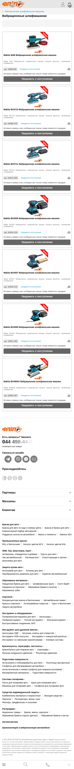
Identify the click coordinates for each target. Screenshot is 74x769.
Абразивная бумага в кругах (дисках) (20, 715)
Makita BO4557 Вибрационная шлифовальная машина (31, 273)
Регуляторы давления (46, 653)
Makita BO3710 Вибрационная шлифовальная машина (31, 109)
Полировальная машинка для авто (19, 617)
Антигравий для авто (12, 570)
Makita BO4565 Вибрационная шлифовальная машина (31, 327)
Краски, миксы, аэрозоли (36, 712)
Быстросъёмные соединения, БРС (19, 623)
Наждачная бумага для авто (15, 584)
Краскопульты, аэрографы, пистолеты (22, 646)
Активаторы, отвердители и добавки (19, 554)
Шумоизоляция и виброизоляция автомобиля (26, 727)
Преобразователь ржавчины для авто (20, 574)
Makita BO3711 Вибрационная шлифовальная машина (31, 164)
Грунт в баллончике (61, 603)
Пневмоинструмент (11, 620)
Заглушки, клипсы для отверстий (38, 633)
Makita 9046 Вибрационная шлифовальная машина (30, 55)
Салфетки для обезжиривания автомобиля (23, 666)
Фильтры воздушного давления (17, 653)
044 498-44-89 (37, 442)
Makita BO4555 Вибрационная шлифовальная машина (31, 218)
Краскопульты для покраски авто (18, 649)
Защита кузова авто (13, 567)
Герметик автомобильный (54, 574)
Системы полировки (13, 679)
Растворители (31, 557)
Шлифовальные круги (43, 584)
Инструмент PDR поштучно (15, 636)
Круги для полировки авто (43, 682)
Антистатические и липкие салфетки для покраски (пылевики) (32, 669)
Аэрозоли (8, 597)
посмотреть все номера (12, 446)
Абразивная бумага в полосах (42, 587)
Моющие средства (53, 695)
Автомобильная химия (54, 600)
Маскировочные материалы (15, 673)
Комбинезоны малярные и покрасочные (21, 695)
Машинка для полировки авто (16, 686)
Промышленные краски (15, 541)
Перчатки (6, 699)
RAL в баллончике (11, 544)
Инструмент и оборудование (17, 613)
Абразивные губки (11, 590)
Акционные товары (11, 712)
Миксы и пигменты (47, 534)
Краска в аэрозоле (11, 603)
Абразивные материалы (15, 580)
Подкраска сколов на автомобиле (18, 534)
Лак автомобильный (12, 557)
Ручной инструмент (33, 620)
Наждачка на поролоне (13, 587)
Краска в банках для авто (57, 528)
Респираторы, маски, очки (27, 699)
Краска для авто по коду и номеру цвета (21, 528)
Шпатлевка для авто (12, 561)
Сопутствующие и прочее (54, 557)
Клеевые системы (54, 640)
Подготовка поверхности (15, 659)
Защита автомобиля (12, 607)
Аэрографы (42, 649)
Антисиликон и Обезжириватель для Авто (22, 663)
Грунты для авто (48, 554)
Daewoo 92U (66, 534)
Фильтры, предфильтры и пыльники (19, 702)
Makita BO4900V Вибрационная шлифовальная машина (32, 381)
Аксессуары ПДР (10, 633)
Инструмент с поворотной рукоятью (49, 636)
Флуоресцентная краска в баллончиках (21, 600)
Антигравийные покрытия (36, 603)
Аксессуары (45, 617)
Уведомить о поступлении (37, 79)
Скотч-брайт (63, 584)
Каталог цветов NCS (33, 544)
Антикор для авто (34, 570)
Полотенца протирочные (58, 663)
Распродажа (9, 709)
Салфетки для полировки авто (49, 686)
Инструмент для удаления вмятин (20, 630)
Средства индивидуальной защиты (21, 692)
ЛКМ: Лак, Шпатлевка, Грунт (17, 551)
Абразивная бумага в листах (55, 715)
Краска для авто (11, 524)
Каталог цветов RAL (56, 544)
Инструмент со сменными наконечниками (22, 640)
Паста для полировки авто (15, 682)
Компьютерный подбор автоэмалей (19, 531)
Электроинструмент (56, 620)
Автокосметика (10, 722)
